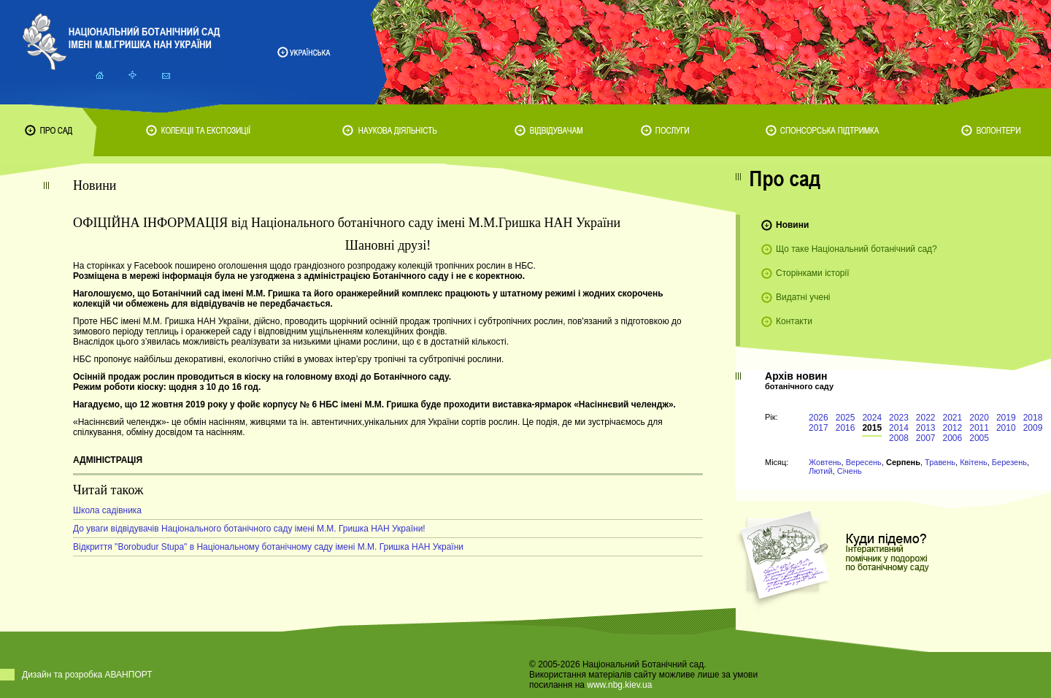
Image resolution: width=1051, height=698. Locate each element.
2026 (818, 418)
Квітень (974, 462)
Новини (792, 225)
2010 (1006, 428)
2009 (1033, 428)
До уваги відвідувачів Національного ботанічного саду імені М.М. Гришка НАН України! (249, 529)
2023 (899, 418)
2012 (953, 428)
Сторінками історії (813, 273)
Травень (940, 462)
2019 (1006, 418)
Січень (849, 471)
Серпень (903, 462)
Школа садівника (107, 510)
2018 (1033, 418)
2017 (818, 428)
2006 (953, 438)
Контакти (794, 321)
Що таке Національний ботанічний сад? (856, 249)
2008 (899, 438)
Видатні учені (803, 297)
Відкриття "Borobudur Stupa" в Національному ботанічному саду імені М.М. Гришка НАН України (268, 547)
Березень (1009, 462)
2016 (845, 428)
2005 (979, 438)
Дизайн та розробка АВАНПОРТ (87, 675)
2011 (979, 428)
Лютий (821, 471)
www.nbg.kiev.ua (619, 685)
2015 (872, 428)
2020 (979, 418)
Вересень (864, 462)
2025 (845, 418)
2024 (872, 418)
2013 (926, 428)
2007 (926, 438)
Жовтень (825, 462)
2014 (899, 428)
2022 (926, 418)
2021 (953, 418)
